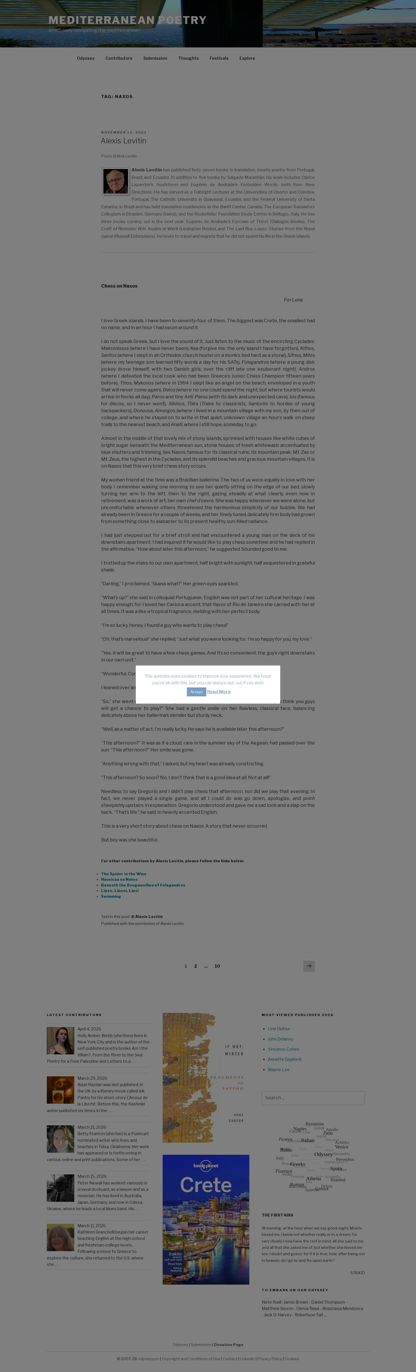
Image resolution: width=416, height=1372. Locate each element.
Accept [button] (196, 691)
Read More (219, 691)
